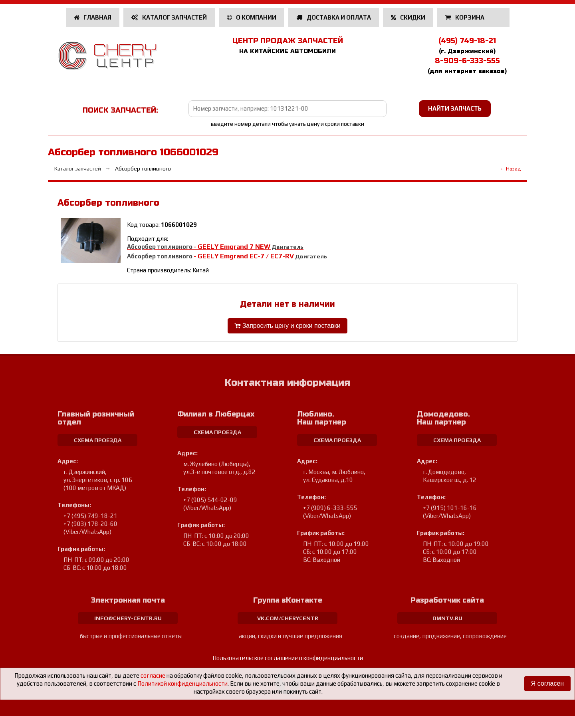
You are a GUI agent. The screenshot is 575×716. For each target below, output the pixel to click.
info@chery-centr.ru (128, 618)
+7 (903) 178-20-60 (90, 523)
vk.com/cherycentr (287, 618)
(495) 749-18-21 (467, 40)
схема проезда (97, 440)
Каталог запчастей (169, 17)
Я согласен (547, 683)
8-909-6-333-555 (467, 60)
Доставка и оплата (333, 17)
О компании (252, 17)
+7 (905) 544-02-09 (210, 499)
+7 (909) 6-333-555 (330, 507)
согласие (153, 675)
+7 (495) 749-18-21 (90, 515)
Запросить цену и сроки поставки (287, 325)
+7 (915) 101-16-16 (450, 507)
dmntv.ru (447, 618)
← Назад (510, 169)
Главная (93, 17)
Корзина (465, 17)
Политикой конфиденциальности (182, 683)
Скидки (408, 17)
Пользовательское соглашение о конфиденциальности (287, 658)
